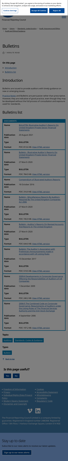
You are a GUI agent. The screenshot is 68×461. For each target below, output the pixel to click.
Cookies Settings (10, 8)
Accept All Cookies (38, 8)
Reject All (57, 8)
